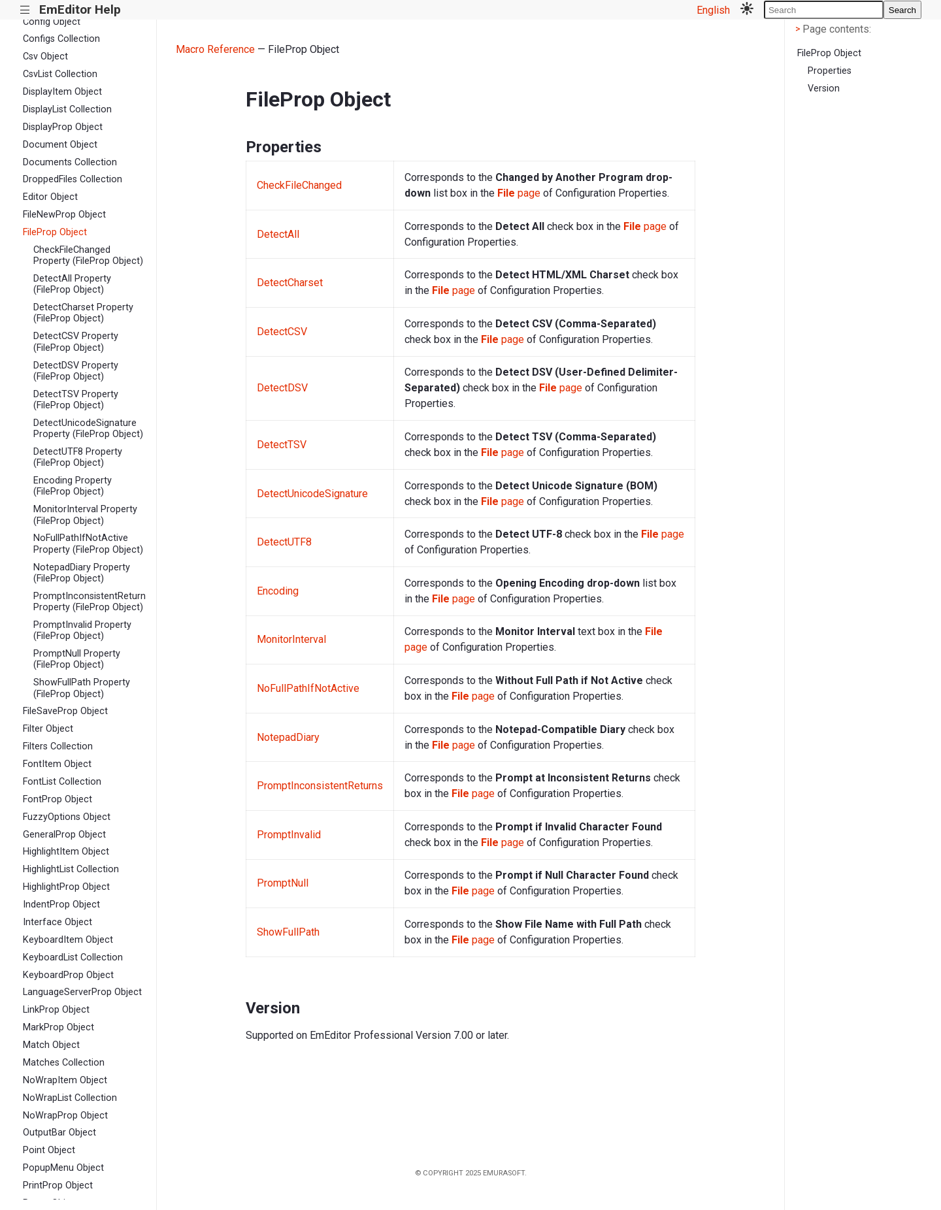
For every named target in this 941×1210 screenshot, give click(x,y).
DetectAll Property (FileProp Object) (72, 284)
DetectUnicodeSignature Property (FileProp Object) (88, 428)
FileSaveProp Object (65, 711)
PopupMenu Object (63, 1167)
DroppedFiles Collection (72, 179)
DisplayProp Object (63, 127)
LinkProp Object (56, 1009)
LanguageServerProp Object (82, 992)
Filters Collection (58, 746)
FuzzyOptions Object (66, 817)
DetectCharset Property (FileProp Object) (83, 313)
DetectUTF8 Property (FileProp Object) (77, 457)
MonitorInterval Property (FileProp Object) (85, 515)
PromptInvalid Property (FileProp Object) (82, 630)
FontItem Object (57, 764)
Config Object (51, 21)
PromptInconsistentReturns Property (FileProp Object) (89, 602)
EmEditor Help (80, 9)
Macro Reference (215, 49)
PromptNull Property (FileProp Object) (76, 659)
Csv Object (45, 56)
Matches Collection (64, 1062)
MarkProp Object (58, 1027)
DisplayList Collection (67, 109)
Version (824, 88)
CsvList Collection (60, 74)
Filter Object (48, 728)
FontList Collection (62, 781)
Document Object (60, 144)
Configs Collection (61, 38)
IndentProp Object (61, 904)
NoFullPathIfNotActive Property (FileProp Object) (88, 543)
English (713, 10)
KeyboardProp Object (68, 975)
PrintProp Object (58, 1185)
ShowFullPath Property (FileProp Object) (81, 688)
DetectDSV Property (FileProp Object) (75, 371)
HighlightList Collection (71, 869)
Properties (829, 70)
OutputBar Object (59, 1132)
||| (25, 10)
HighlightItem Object (66, 851)
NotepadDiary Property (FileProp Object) (81, 573)
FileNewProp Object (64, 214)
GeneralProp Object (64, 834)
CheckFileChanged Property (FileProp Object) (88, 255)
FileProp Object (55, 232)
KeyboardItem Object (68, 939)
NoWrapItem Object (65, 1080)
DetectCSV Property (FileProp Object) (75, 342)
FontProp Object (57, 799)
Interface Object (57, 922)
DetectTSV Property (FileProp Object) (75, 400)
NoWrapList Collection (70, 1098)
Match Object (51, 1045)
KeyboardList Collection (73, 957)
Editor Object (50, 197)
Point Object (49, 1150)
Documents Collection (70, 162)
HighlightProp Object (66, 886)
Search (902, 10)
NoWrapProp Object (65, 1115)
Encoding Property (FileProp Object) (72, 486)
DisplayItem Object (62, 91)
